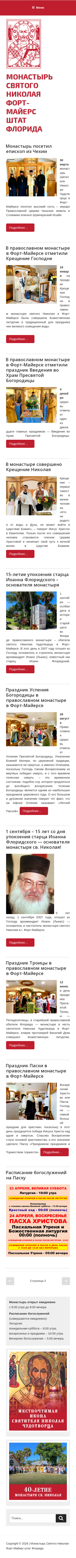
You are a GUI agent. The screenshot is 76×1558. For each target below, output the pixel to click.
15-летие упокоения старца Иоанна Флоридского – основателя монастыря (37, 579)
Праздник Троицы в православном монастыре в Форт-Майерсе (36, 968)
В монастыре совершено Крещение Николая (34, 466)
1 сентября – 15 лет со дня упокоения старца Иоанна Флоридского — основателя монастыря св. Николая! (38, 839)
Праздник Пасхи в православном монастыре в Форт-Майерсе (36, 1070)
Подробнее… (18, 227)
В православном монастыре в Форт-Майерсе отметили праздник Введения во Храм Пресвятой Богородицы (38, 369)
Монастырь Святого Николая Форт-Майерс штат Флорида (29, 102)
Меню (38, 7)
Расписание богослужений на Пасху (36, 1175)
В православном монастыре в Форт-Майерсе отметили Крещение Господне (38, 253)
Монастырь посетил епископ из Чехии (29, 148)
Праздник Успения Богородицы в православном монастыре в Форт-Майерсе (36, 697)
